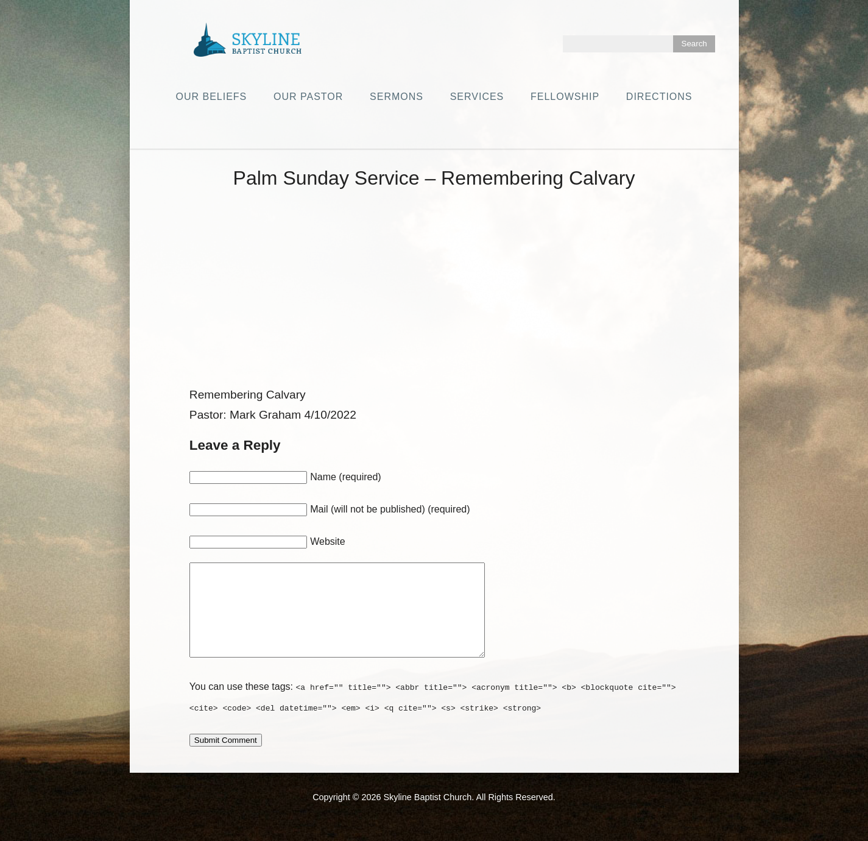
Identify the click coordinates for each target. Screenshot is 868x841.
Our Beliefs (211, 96)
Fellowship (565, 96)
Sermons (396, 96)
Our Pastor (308, 96)
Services (477, 96)
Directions (659, 96)
